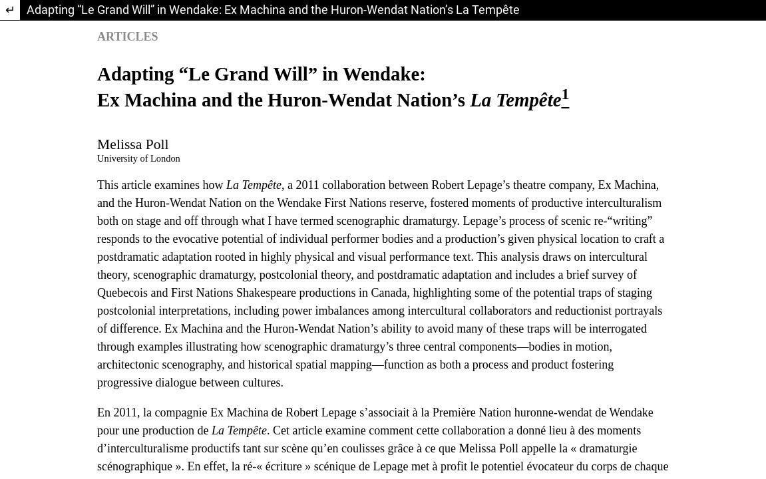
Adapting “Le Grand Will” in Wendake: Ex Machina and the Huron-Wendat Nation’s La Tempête (273, 10)
